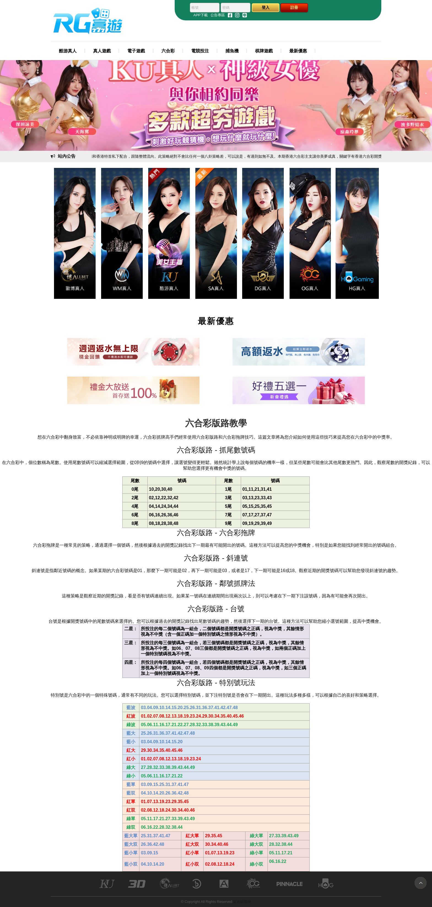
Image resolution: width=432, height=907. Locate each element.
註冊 (294, 7)
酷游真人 (68, 51)
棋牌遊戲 (264, 51)
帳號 (195, 8)
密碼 (225, 8)
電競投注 (200, 51)
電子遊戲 (136, 51)
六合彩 (168, 51)
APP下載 (200, 15)
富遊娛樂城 (242, 902)
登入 (265, 7)
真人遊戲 (102, 51)
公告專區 (217, 15)
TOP (420, 883)
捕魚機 (232, 51)
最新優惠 (298, 51)
